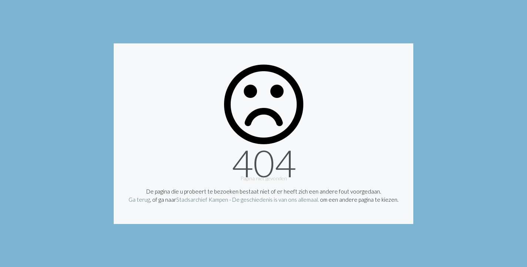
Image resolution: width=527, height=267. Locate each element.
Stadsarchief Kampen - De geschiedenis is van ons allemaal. (247, 199)
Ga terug (139, 199)
